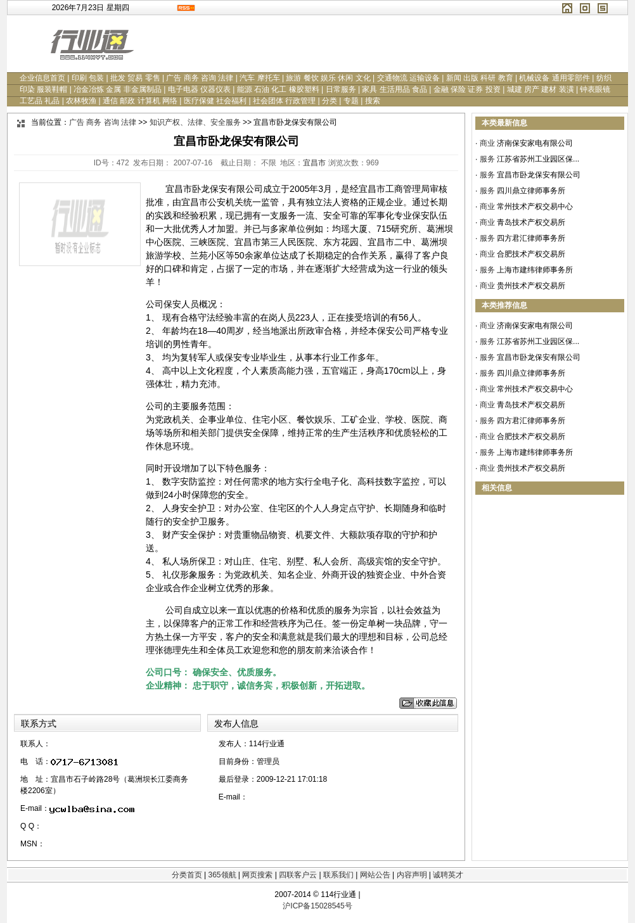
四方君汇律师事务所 (531, 238)
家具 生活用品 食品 (394, 89)
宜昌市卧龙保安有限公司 (538, 174)
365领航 (222, 874)
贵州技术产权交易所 (531, 285)
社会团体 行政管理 (284, 100)
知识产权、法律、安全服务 (195, 122)
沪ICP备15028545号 (317, 905)
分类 (329, 100)
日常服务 (341, 89)
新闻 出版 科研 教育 (479, 77)
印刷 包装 (88, 77)
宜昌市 (314, 162)
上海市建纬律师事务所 (535, 269)
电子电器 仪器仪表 (199, 89)
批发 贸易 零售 (135, 77)
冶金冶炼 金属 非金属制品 (118, 89)
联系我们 (338, 874)
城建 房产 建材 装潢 (540, 89)
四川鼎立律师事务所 (531, 190)
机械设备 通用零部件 (554, 77)
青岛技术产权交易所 (531, 222)
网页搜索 (257, 874)
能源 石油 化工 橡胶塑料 (278, 89)
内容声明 (412, 874)
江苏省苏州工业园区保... (538, 159)
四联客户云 (298, 874)
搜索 (372, 100)
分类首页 (187, 874)
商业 (487, 143)
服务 (487, 159)
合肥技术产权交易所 (531, 254)
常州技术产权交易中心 (535, 206)
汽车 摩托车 (259, 77)
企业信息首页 (42, 77)
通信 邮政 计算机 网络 (140, 100)
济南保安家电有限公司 (535, 143)
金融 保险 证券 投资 (467, 89)
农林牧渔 (81, 100)
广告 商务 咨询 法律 (199, 77)
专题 (351, 100)
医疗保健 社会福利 (215, 100)
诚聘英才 (448, 874)
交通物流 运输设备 (408, 77)
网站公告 (375, 874)
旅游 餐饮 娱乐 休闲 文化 (328, 77)
